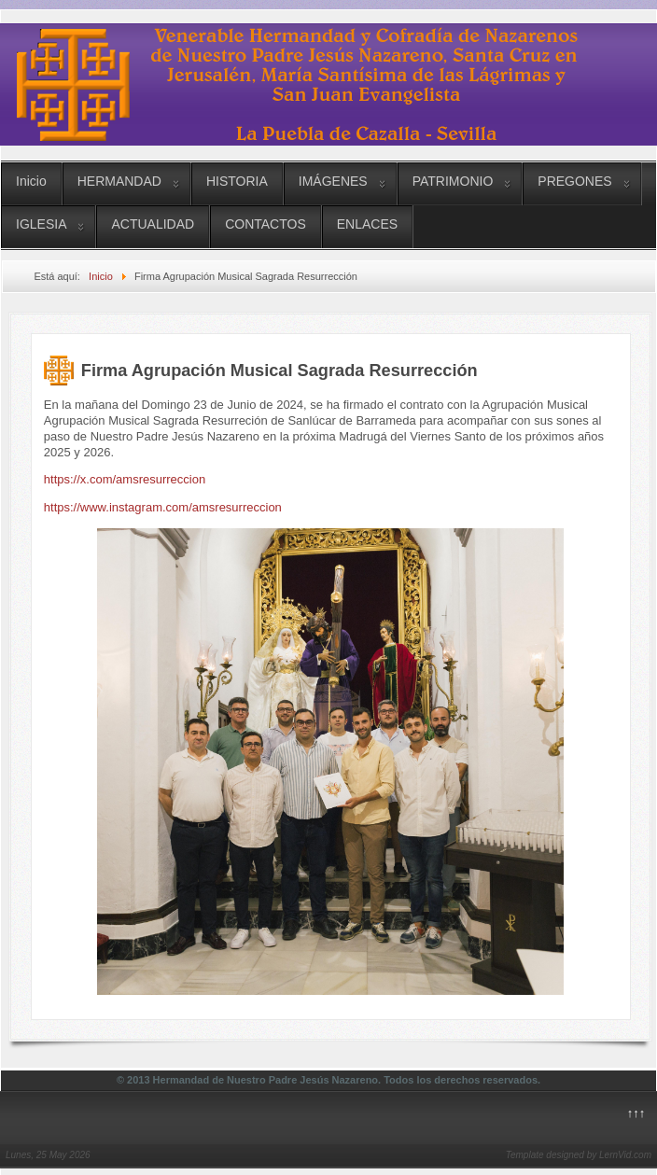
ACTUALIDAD (152, 224)
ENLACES (367, 224)
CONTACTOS (265, 224)
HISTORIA (237, 181)
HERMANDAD (119, 181)
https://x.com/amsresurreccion (124, 479)
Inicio (31, 181)
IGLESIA (41, 224)
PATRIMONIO (453, 181)
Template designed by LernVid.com (578, 1155)
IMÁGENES (333, 181)
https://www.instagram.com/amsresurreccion (163, 507)
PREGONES (574, 181)
